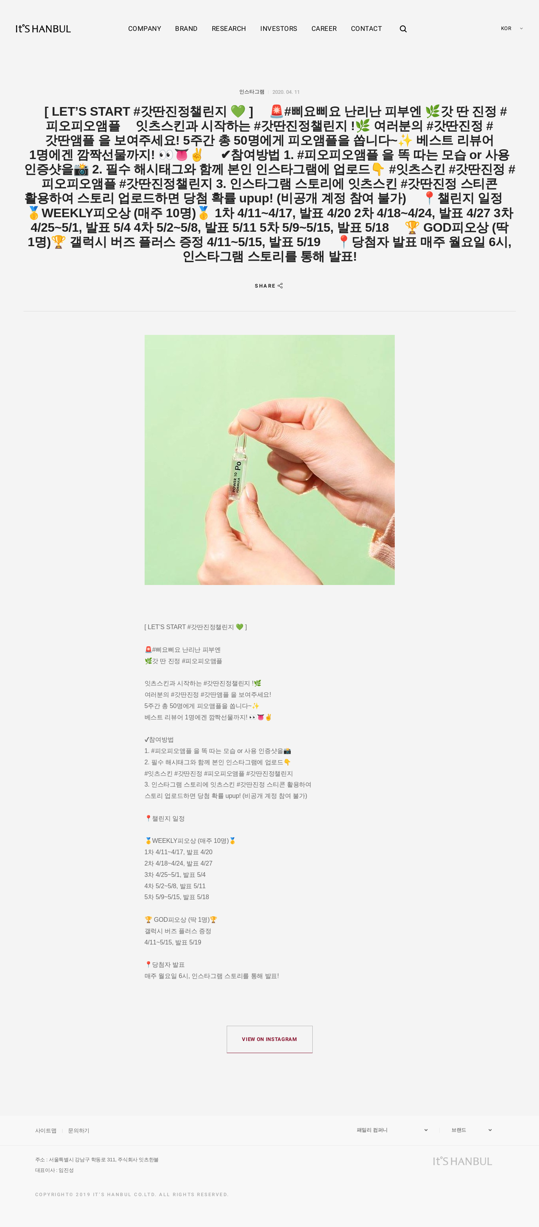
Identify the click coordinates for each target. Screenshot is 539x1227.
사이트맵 (46, 1130)
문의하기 (79, 1130)
